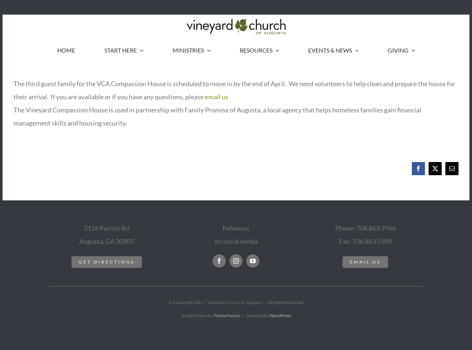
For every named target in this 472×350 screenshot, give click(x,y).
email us (216, 97)
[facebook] (219, 261)
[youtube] (252, 261)
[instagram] (236, 261)
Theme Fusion (226, 315)
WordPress (280, 315)
